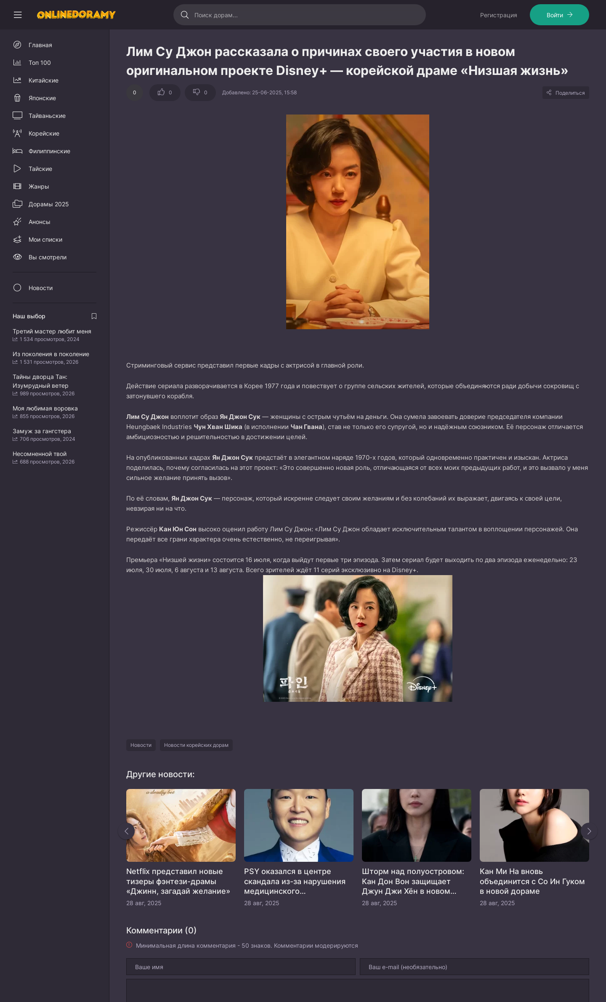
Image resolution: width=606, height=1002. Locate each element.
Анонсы (39, 221)
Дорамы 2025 (49, 204)
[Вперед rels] (589, 831)
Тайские (40, 168)
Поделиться (570, 93)
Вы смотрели (47, 257)
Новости (141, 745)
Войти (555, 15)
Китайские (43, 80)
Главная (40, 44)
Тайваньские (47, 115)
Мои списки (45, 239)
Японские (42, 97)
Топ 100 (40, 62)
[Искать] (185, 14)
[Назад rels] (126, 831)
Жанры (39, 186)
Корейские (44, 133)
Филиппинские (49, 151)
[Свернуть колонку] (17, 14)
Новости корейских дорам (196, 745)
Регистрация (498, 15)
